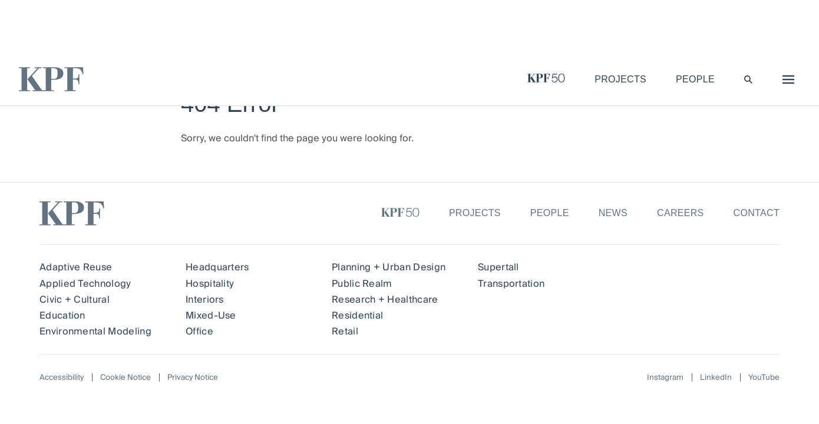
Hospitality (210, 284)
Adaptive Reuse (75, 267)
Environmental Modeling (95, 331)
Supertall (498, 267)
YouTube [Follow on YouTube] (763, 378)
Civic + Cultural (74, 300)
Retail (345, 331)
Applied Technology (85, 284)
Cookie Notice (129, 377)
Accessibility (63, 377)
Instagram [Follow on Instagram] (662, 378)
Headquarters (217, 267)
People (549, 213)
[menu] (785, 79)
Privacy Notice (200, 377)
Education (62, 315)
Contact (757, 213)
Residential (358, 315)
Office (199, 331)
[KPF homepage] (51, 79)
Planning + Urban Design (388, 267)
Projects (475, 213)
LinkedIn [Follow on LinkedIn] (714, 378)
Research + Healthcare (385, 300)
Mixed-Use (211, 315)
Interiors (205, 300)
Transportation (511, 284)
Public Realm (362, 284)
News (613, 213)
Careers (680, 213)
